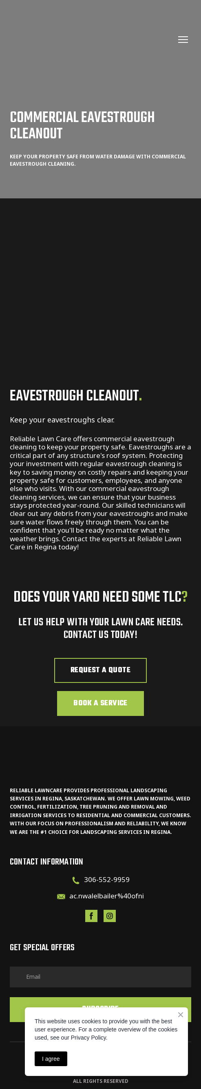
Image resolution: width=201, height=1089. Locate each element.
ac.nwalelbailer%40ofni (106, 895)
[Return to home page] (92, 39)
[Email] (61, 897)
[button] (100, 670)
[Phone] (76, 880)
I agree (51, 1059)
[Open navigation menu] (183, 39)
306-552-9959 (107, 879)
